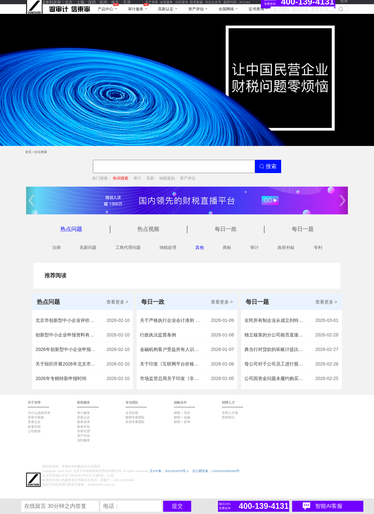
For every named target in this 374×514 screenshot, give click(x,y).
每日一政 (226, 229)
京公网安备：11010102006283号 (216, 471)
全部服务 (166, 2)
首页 (28, 152)
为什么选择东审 (39, 413)
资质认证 (34, 422)
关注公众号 (213, 2)
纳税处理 (168, 247)
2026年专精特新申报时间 (60, 378)
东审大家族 (36, 417)
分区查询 (181, 2)
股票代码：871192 (236, 2)
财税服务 (83, 402)
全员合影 (131, 413)
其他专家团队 (135, 422)
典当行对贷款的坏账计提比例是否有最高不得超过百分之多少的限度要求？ (275, 349)
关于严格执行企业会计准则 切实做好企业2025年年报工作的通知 (170, 320)
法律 (56, 247)
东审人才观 (230, 413)
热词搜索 (120, 178)
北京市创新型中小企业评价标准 (66, 320)
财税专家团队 (135, 417)
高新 (150, 178)
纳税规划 (167, 178)
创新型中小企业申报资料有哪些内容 (66, 334)
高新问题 (88, 247)
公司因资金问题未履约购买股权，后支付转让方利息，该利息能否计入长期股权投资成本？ (275, 378)
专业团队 (131, 402)
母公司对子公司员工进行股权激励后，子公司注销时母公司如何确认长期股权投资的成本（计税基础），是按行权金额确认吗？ (275, 363)
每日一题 (303, 229)
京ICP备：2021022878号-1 (169, 471)
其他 (199, 247)
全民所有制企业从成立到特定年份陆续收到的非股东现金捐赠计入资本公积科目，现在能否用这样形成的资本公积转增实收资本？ (275, 320)
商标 (227, 247)
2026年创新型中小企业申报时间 (66, 349)
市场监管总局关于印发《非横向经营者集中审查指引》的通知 (170, 378)
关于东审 (151, 2)
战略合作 (180, 402)
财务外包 (83, 426)
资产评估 (187, 178)
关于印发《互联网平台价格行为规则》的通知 (170, 363)
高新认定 (83, 417)
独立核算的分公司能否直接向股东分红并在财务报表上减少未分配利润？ (275, 334)
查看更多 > (117, 301)
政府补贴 (286, 247)
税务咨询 (83, 422)
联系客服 (196, 2)
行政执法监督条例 (158, 334)
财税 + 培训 (182, 413)
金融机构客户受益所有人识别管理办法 (170, 349)
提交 (177, 506)
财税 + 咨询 (182, 422)
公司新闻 (34, 431)
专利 (318, 247)
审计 (137, 178)
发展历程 (34, 426)
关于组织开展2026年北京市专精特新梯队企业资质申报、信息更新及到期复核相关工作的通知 (66, 363)
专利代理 (83, 431)
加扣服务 (83, 440)
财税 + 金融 (182, 417)
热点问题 (71, 229)
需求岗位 (228, 417)
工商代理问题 (128, 247)
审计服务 (83, 413)
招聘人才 (228, 402)
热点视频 (148, 229)
